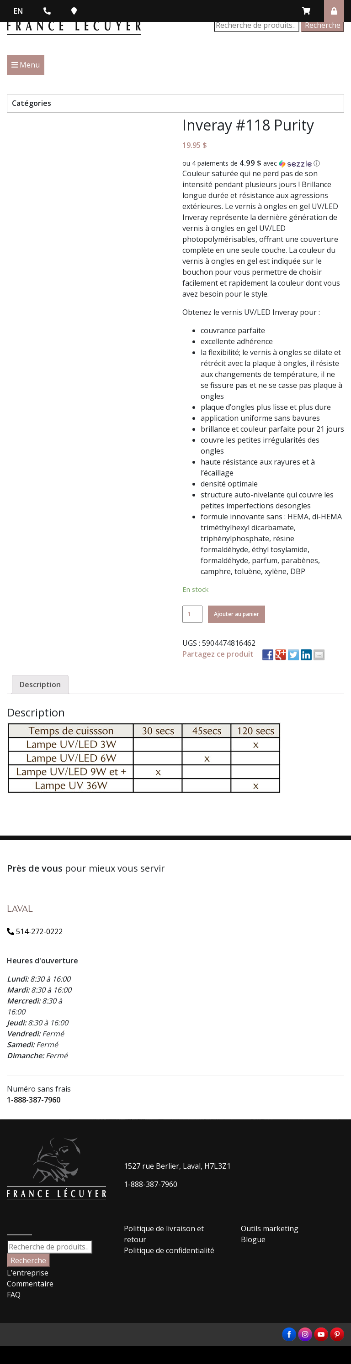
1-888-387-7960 (33, 1100)
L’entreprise (27, 1273)
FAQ (14, 1295)
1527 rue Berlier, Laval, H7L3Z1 (177, 1166)
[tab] (40, 684)
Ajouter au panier (236, 614)
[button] (263, 163)
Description (40, 684)
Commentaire (30, 1284)
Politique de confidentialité (169, 1250)
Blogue (253, 1239)
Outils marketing (269, 1228)
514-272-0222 (35, 931)
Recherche (322, 25)
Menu (25, 65)
